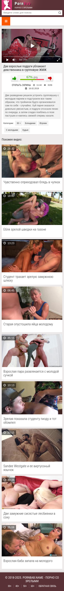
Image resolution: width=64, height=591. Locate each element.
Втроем (43, 123)
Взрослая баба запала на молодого (28, 561)
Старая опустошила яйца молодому (28, 324)
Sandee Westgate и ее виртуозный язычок (26, 468)
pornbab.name (33, 577)
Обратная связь (47, 586)
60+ (32, 586)
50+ (25, 586)
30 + (19, 123)
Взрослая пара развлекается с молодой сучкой (31, 373)
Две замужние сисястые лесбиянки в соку (29, 515)
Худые (25, 130)
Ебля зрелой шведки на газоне (24, 229)
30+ (9, 586)
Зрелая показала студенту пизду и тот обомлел (29, 420)
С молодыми (12, 130)
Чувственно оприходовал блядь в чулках (31, 182)
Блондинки (30, 123)
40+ (17, 586)
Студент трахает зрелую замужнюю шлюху (28, 278)
